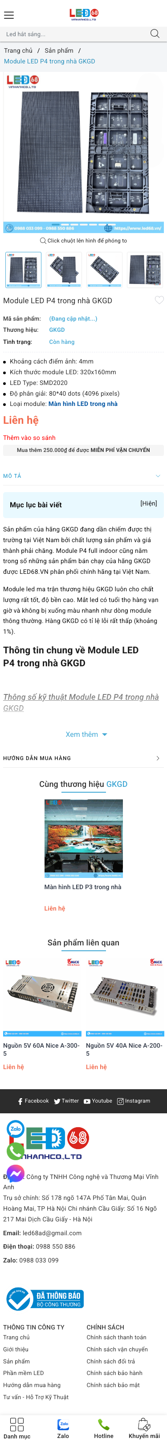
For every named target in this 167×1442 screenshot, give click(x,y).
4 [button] (84, 225)
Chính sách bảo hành (115, 1373)
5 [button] (93, 225)
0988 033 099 (39, 1260)
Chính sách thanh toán (117, 1337)
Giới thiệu (16, 1349)
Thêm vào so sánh (29, 438)
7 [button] (112, 225)
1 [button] (56, 225)
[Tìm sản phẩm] (75, 34)
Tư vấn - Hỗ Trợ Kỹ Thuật (36, 1397)
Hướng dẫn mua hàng (32, 1385)
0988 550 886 (56, 1246)
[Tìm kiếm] (155, 34)
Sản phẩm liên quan (84, 943)
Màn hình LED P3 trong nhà (83, 887)
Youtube (98, 1101)
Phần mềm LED (23, 1373)
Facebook (33, 1101)
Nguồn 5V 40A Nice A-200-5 (124, 1049)
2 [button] (65, 225)
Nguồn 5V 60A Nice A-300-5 (41, 1049)
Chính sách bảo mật (113, 1385)
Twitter (66, 1101)
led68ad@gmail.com (52, 1233)
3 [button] (74, 225)
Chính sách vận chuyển (117, 1349)
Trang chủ (16, 1337)
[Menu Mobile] (9, 14)
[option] (83, 152)
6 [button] (102, 225)
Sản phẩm (16, 1361)
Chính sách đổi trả (111, 1361)
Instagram (134, 1101)
